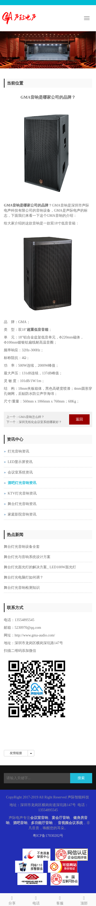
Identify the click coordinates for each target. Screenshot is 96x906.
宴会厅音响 (61, 818)
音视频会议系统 (70, 823)
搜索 (81, 778)
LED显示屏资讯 (20, 462)
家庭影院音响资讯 (22, 514)
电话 (36, 899)
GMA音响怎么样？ (31, 417)
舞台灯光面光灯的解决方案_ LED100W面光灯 (40, 567)
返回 (79, 419)
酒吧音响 (20, 823)
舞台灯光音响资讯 (22, 504)
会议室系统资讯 (20, 472)
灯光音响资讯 (18, 451)
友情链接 (16, 753)
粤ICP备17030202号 (48, 836)
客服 (60, 899)
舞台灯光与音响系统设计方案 (27, 557)
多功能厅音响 (41, 823)
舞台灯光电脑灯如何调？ (23, 577)
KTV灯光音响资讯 (22, 493)
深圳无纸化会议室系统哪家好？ (40, 422)
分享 (12, 899)
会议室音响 (39, 818)
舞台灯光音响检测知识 (22, 588)
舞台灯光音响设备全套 (22, 547)
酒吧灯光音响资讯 (22, 483)
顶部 (84, 899)
